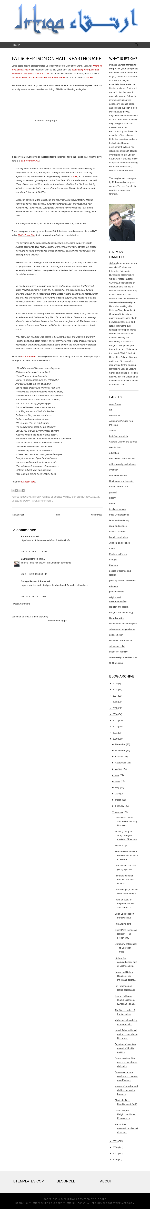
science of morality (118, 651)
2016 (115, 702)
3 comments (47, 501)
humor (112, 503)
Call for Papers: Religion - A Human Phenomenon (125, 1114)
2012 (115, 726)
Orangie (113, 194)
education (114, 453)
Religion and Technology (121, 612)
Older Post (96, 514)
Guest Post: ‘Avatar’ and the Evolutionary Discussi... (126, 821)
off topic (113, 559)
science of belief (117, 646)
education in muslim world (122, 458)
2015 (115, 708)
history (36, 497)
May (117, 787)
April (117, 793)
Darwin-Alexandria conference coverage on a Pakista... (126, 1076)
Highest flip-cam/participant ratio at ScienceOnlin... (126, 962)
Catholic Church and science (123, 441)
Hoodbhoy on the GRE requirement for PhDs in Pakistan (126, 855)
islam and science (118, 526)
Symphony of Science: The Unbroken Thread (126, 948)
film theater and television (121, 481)
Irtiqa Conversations (119, 514)
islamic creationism (118, 537)
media (112, 548)
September (120, 762)
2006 (115, 1159)
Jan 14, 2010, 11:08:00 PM (34, 574)
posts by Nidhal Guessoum (122, 580)
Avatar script (121, 845)
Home (16, 45)
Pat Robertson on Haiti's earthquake (56, 58)
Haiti (75, 176)
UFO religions (116, 663)
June (117, 781)
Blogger (63, 620)
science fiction (116, 635)
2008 (115, 1147)
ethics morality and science (122, 464)
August (118, 769)
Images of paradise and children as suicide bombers (126, 1090)
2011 (115, 732)
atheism (113, 430)
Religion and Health (118, 607)
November (120, 750)
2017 (115, 696)
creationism (115, 447)
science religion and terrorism (123, 657)
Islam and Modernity (119, 520)
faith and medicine (118, 475)
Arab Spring (115, 404)
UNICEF (88, 77)
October (119, 756)
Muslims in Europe (118, 554)
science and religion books (122, 629)
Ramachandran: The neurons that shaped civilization (126, 1062)
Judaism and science (119, 543)
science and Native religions (123, 623)
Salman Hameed (31, 501)
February (119, 806)
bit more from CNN (30, 160)
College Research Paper (33, 581)
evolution (113, 470)
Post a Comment (21, 603)
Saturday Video (116, 618)
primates (113, 586)
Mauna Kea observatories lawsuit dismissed (126, 1128)
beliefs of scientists (118, 436)
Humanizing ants (123, 924)
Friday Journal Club (118, 486)
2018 (115, 689)
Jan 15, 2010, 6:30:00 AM (33, 596)
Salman (113, 263)
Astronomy (114, 415)
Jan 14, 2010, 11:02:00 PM (34, 551)
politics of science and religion (59, 497)
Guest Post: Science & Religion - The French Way (126, 934)
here (123, 384)
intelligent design (117, 509)
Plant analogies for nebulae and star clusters (124, 879)
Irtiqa (71, 1199)
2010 (115, 739)
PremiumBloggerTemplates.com (113, 1203)
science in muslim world (121, 640)
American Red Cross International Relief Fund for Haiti (38, 77)
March (118, 800)
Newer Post (18, 514)
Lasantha (82, 1203)
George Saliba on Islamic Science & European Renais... (125, 1000)
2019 (115, 683)
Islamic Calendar (117, 531)
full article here (28, 356)
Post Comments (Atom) (36, 616)
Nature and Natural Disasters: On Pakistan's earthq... (125, 976)
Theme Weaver (38, 1203)
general (26, 497)
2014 (115, 714)
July (117, 775)
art (110, 409)
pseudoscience (116, 591)
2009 (115, 1141)
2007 (115, 1153)
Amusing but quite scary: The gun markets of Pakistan (126, 835)
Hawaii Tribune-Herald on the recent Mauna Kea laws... (126, 1034)
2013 (115, 720)
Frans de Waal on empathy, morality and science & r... (125, 903)
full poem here (28, 481)
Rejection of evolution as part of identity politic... (125, 1048)
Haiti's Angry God (26, 235)
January (119, 812)
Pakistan (113, 565)
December (120, 744)
